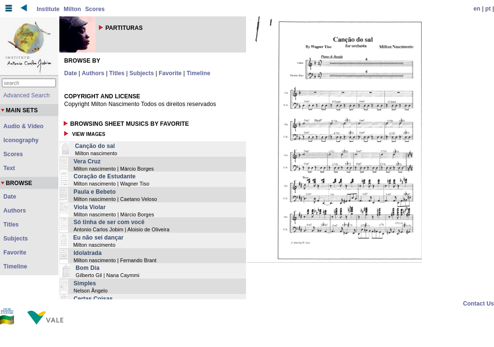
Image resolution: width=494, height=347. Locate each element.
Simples (84, 283)
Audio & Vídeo (23, 126)
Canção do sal (95, 146)
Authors (93, 73)
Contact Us (478, 303)
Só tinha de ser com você (108, 222)
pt (488, 8)
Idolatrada (87, 253)
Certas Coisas (92, 298)
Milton (72, 9)
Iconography (21, 140)
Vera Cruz (86, 161)
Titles (116, 73)
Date (70, 73)
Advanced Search (26, 95)
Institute (48, 9)
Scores (95, 9)
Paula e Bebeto (94, 191)
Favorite (170, 73)
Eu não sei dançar (98, 237)
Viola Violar (90, 207)
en (477, 8)
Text (9, 168)
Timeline (198, 73)
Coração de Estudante (104, 176)
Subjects (141, 73)
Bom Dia (87, 268)
